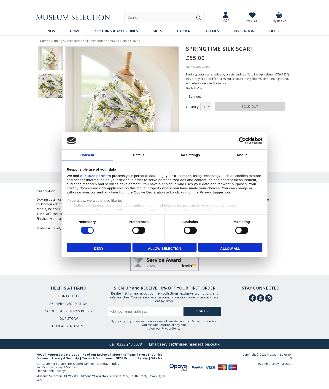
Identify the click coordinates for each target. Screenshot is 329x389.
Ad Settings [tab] (190, 155)
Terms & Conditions (97, 358)
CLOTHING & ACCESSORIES (116, 31)
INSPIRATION (243, 31)
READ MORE (194, 88)
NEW (51, 31)
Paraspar (286, 364)
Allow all (230, 248)
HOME (75, 31)
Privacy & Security (65, 358)
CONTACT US (68, 296)
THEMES (212, 31)
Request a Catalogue (63, 354)
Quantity (192, 107)
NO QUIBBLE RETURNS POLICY (68, 311)
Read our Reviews (96, 354)
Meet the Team (124, 354)
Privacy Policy (171, 328)
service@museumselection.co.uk (190, 344)
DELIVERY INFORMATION (68, 303)
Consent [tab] (87, 155)
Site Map (157, 358)
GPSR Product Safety (132, 358)
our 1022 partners (95, 176)
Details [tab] (139, 155)
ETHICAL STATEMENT (68, 326)
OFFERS (275, 31)
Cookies (42, 358)
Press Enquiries (150, 354)
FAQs (40, 354)
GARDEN (184, 31)
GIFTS (157, 31)
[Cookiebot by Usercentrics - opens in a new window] (242, 140)
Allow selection (164, 248)
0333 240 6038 (129, 344)
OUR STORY (68, 318)
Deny (99, 248)
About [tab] (242, 155)
